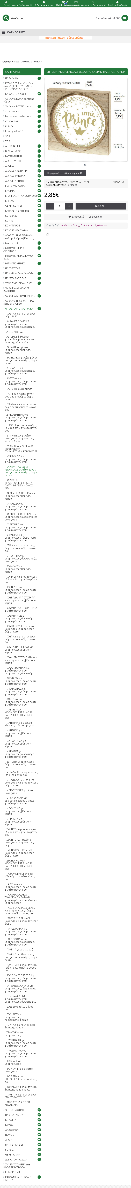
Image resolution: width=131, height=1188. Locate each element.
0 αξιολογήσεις (70, 225)
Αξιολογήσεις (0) (74, 173)
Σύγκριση (97, 216)
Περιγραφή (53, 173)
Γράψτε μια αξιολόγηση (94, 225)
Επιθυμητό (78, 216)
